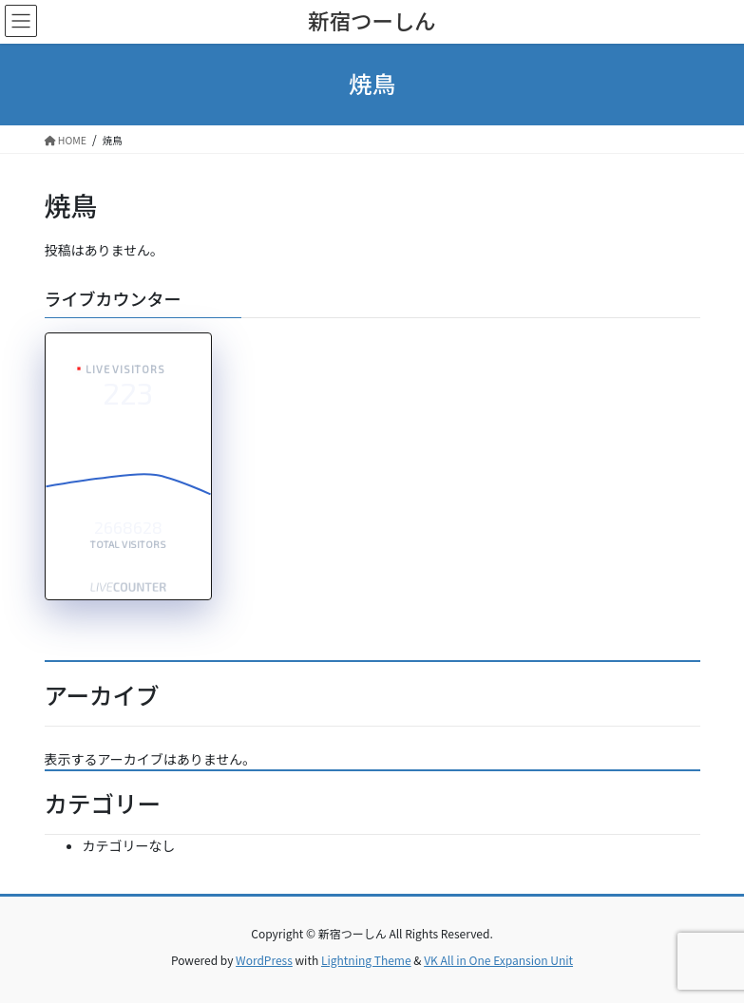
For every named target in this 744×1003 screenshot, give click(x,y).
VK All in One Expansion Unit (498, 960)
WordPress (264, 960)
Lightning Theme (366, 960)
